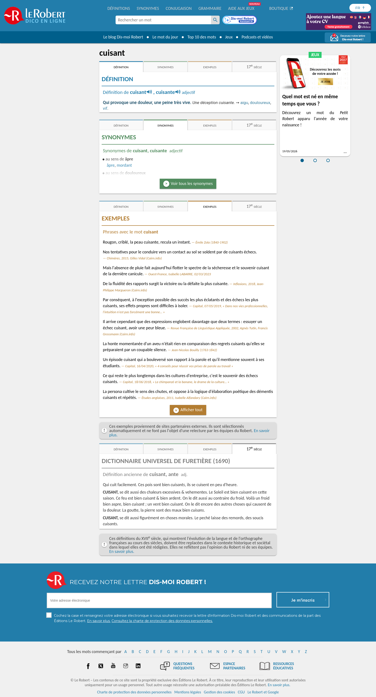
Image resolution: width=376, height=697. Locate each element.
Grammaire (209, 8)
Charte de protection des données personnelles (134, 692)
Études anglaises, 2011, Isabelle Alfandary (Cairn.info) (178, 398)
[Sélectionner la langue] (360, 8)
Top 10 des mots (201, 37)
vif (105, 108)
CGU (241, 692)
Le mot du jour (164, 37)
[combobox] (163, 20)
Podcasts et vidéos (257, 37)
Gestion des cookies (219, 692)
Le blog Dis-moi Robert (122, 37)
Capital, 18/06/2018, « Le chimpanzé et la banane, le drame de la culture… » (176, 382)
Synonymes (148, 8)
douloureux (260, 102)
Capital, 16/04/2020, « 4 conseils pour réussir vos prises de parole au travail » (179, 366)
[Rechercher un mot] (215, 20)
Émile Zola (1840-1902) (211, 242)
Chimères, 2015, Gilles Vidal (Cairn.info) (134, 258)
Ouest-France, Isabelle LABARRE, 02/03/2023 (179, 274)
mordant (124, 165)
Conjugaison (179, 8)
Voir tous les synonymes (192, 183)
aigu (244, 102)
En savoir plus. (121, 551)
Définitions (118, 8)
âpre (111, 165)
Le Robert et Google (263, 692)
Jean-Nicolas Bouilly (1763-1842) (194, 350)
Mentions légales (187, 692)
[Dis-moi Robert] (240, 20)
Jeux (228, 37)
